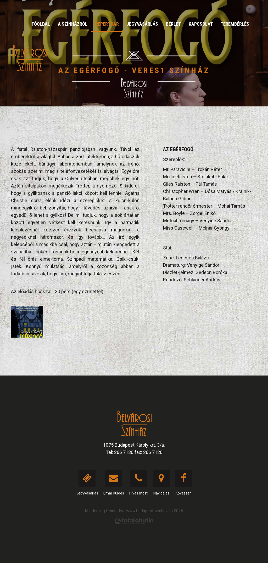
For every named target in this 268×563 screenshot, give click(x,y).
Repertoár (107, 24)
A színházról (72, 24)
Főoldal (41, 24)
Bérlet (173, 24)
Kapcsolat (201, 24)
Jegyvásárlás (142, 24)
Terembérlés (235, 24)
